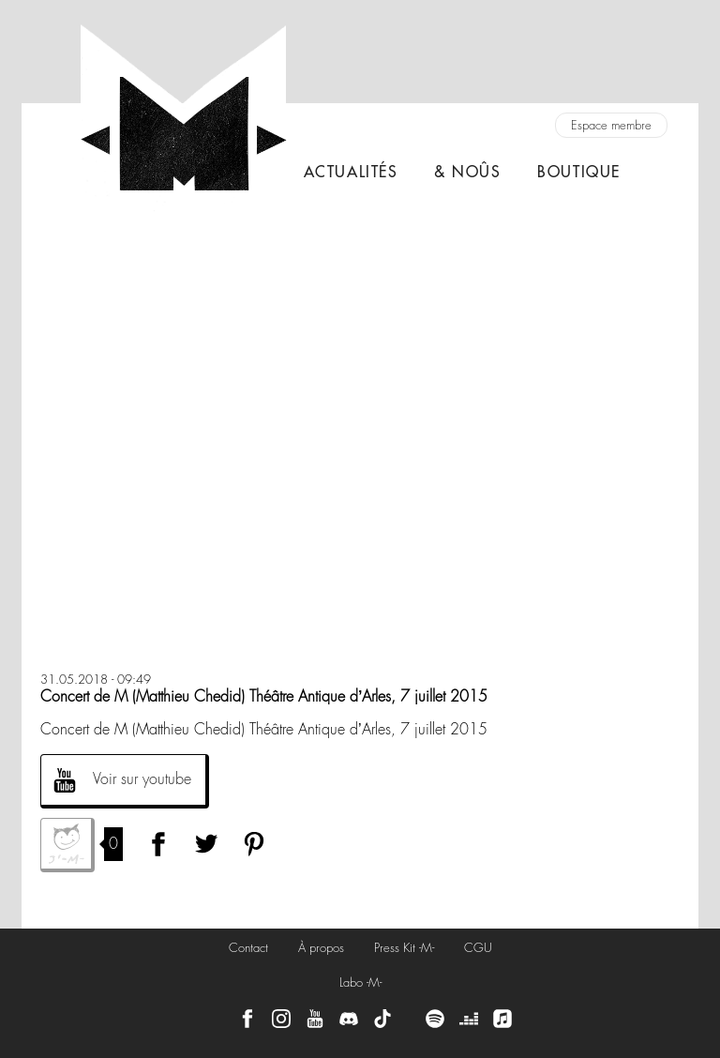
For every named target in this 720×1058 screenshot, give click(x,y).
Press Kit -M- (404, 948)
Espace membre (611, 125)
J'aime (67, 845)
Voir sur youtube (142, 779)
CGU (478, 948)
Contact (248, 948)
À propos (321, 948)
